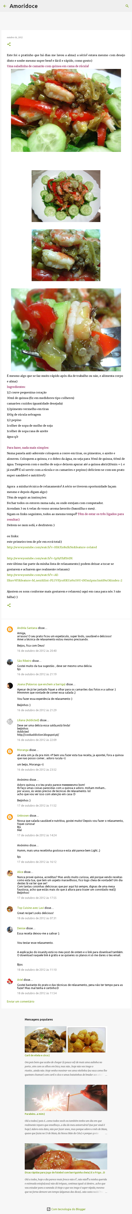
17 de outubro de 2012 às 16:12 (37, 861)
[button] (9, 44)
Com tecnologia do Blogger (66, 1209)
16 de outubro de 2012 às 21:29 (37, 710)
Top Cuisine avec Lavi (30, 907)
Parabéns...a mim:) (35, 1114)
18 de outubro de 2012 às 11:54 (37, 993)
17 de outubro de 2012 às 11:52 (37, 805)
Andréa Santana (27, 627)
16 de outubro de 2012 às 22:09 (37, 739)
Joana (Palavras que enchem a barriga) (41, 684)
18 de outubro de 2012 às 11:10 (37, 969)
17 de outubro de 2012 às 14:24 (37, 835)
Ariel (20, 979)
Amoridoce (24, 6)
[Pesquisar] (43, 6)
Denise (21, 928)
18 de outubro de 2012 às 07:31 (37, 918)
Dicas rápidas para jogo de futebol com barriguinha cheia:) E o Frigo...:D (65, 1172)
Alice (20, 871)
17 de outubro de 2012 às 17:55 (37, 897)
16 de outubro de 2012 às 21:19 (37, 674)
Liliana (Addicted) (28, 720)
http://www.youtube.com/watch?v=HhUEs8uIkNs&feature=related (52, 547)
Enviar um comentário (20, 1001)
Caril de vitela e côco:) (37, 1055)
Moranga (23, 749)
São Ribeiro (24, 660)
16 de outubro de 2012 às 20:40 (37, 650)
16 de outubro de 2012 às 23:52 (37, 769)
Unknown (23, 815)
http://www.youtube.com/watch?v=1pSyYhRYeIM (40, 558)
